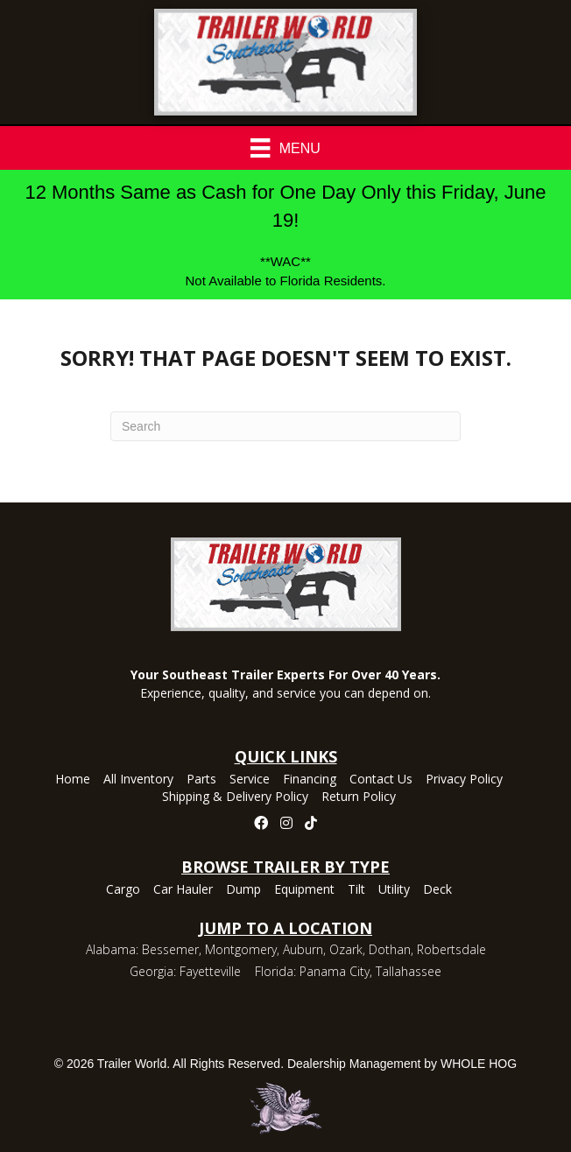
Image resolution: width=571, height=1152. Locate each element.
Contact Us (380, 780)
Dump (243, 890)
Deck (437, 890)
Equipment (304, 890)
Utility (394, 890)
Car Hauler (183, 890)
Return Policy (358, 797)
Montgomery (241, 949)
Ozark (346, 949)
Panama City (335, 971)
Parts (201, 780)
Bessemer (170, 949)
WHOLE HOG (479, 1064)
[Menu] (285, 148)
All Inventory (138, 780)
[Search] (285, 426)
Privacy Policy (464, 780)
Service (249, 780)
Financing (309, 780)
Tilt (356, 890)
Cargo (123, 890)
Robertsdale (451, 949)
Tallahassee (408, 971)
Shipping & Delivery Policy (235, 797)
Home (72, 780)
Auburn (303, 949)
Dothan (390, 949)
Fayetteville (210, 971)
